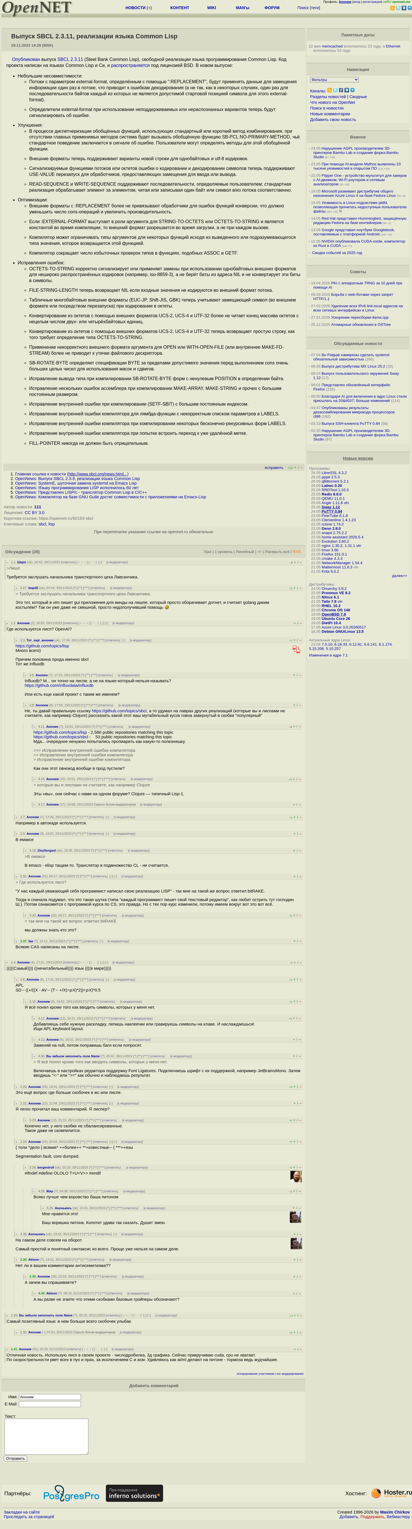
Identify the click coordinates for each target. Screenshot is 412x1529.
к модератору (117, 562)
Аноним (23, 623)
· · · (93, 562)
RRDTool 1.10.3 (335, 490)
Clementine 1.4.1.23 (339, 520)
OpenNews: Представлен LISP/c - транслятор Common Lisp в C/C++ (81, 492)
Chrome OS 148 (336, 610)
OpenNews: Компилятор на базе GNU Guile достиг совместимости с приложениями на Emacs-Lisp (110, 497)
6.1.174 (385, 644)
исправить (274, 467)
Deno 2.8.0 (331, 528)
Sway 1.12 (331, 507)
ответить (68, 562)
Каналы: (318, 91)
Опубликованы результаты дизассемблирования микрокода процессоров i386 (354, 412)
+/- (259, 552)
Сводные (358, 96)
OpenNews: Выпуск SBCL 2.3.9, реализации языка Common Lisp (77, 478)
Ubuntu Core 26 (336, 618)
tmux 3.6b (330, 550)
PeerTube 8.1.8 (335, 515)
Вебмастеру (398, 1523)
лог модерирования (290, 1373)
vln (346, 503)
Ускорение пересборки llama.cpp (360, 317)
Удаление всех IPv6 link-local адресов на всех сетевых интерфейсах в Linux (358, 308)
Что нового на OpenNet (332, 102)
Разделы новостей (328, 96)
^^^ (86, 588)
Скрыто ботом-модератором (115, 804)
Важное (358, 137)
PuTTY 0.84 (332, 511)
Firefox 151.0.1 (334, 554)
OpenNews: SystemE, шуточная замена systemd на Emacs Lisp (76, 483)
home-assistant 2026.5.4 (342, 537)
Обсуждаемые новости (358, 343)
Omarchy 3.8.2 (334, 588)
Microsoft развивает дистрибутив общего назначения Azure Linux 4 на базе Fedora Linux (354, 193)
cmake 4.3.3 (332, 558)
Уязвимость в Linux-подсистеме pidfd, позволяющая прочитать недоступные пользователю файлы (360, 207)
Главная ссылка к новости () (71, 474)
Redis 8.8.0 (332, 494)
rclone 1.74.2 (333, 524)
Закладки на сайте (22, 1519)
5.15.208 (316, 648)
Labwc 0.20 (332, 485)
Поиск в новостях (327, 108)
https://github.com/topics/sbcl (119, 711)
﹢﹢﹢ (82, 562)
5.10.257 (333, 648)
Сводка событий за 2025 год (337, 253)
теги (315, 7)
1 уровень (223, 552)
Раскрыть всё (277, 552)
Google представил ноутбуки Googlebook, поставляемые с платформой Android (354, 232)
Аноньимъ (63, 1208)
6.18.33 (340, 644)
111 (37, 507)
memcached (332, 46)
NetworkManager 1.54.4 (342, 563)
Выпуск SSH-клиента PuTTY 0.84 (351, 423)
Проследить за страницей (29, 1523)
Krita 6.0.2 (330, 571)
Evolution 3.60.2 (335, 541)
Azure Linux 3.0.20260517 (344, 627)
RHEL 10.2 (331, 606)
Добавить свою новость (333, 119)
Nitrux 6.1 (330, 597)
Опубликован (26, 59)
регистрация (372, 1)
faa (30, 941)
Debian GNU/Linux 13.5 (343, 631)
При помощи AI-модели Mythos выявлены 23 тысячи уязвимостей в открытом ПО (357, 166)
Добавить (349, 1523)
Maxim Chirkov (395, 1519)
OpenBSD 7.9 (334, 614)
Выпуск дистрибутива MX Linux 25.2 (353, 366)
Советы (358, 271)
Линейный (245, 552)
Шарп (21, 562)
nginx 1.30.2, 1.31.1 (338, 546)
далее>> (399, 576)
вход (356, 1)
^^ (79, 588)
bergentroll (45, 1167)
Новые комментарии (330, 114)
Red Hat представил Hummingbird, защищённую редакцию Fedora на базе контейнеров (360, 220)
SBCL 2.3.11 (70, 59)
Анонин (42, 675)
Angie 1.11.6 (332, 503)
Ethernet (393, 46)
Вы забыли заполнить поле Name (73, 1056)
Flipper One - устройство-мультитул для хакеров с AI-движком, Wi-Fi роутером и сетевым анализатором (360, 179)
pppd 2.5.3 (331, 477)
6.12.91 (355, 644)
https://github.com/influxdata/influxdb (59, 685)
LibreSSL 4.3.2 (334, 473)
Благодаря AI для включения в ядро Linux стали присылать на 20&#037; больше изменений (360, 398)
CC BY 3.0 (34, 512)
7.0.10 (327, 644)
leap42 (33, 588)
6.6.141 (370, 644)
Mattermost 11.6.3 (337, 567)
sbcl (42, 524)
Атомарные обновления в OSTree (361, 324)
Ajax (208, 552)
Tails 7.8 (329, 601)
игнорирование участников (255, 1373)
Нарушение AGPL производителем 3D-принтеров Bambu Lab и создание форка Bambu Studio (356, 152)
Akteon (33, 1259)
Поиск (302, 7)
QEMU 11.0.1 (333, 498)
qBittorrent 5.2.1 (335, 481)
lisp (51, 524)
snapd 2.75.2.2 (334, 533)
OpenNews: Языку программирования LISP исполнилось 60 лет (77, 487)
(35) (36, 552)
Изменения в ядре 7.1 (328, 655)
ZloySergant (46, 850)
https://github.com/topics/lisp (42, 646)
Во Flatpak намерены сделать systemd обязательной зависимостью (351, 357)
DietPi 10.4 (331, 623)
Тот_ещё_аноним (40, 640)
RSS (297, 552)
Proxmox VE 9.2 (336, 593)
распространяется (130, 65)
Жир (49, 1191)
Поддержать (372, 1523)
